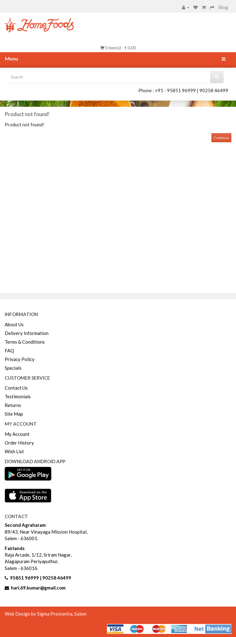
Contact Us (16, 388)
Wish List (14, 451)
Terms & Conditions (25, 342)
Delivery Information (27, 333)
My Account (17, 434)
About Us (14, 324)
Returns (13, 405)
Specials (13, 368)
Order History (19, 442)
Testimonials (18, 396)
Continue (221, 137)
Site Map (14, 414)
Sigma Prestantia (54, 614)
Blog (223, 7)
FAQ (9, 350)
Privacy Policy (20, 359)
